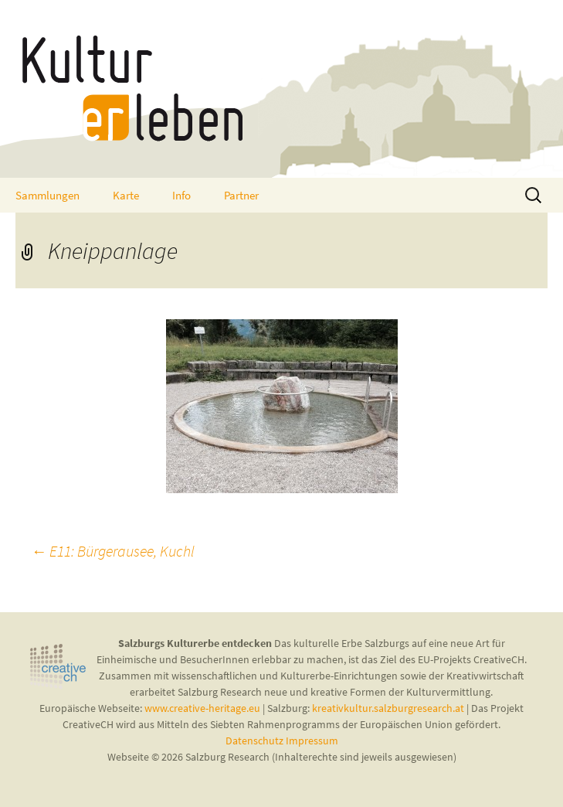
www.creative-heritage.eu (202, 708)
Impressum (312, 740)
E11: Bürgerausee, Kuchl (113, 550)
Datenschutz (256, 740)
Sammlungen (47, 195)
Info (181, 195)
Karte (126, 195)
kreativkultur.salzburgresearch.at (388, 708)
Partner (241, 195)
